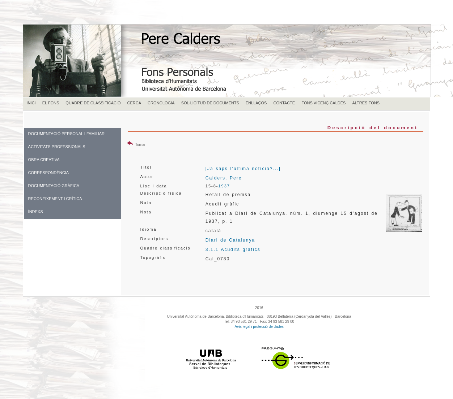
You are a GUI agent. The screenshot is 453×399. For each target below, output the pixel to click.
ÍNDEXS (35, 211)
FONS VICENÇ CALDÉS (323, 103)
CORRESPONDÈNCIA (48, 172)
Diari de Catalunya (230, 240)
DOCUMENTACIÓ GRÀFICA (54, 185)
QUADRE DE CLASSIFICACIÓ (92, 103)
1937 (224, 186)
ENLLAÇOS (256, 103)
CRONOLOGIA (161, 103)
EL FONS (50, 103)
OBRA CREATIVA (44, 159)
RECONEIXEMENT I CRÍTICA (55, 198)
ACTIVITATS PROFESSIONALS (56, 146)
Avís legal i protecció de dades (258, 327)
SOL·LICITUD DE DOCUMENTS (210, 103)
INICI (31, 103)
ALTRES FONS (366, 103)
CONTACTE (284, 103)
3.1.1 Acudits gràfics (233, 249)
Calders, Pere (224, 178)
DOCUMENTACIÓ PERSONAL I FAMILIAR (66, 133)
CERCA (134, 103)
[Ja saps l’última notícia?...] (243, 168)
